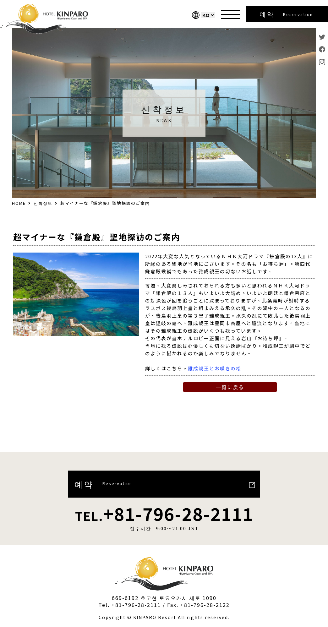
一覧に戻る (230, 387)
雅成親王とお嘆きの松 (214, 368)
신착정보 (43, 203)
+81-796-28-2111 (164, 513)
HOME (19, 203)
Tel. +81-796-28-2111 (129, 604)
